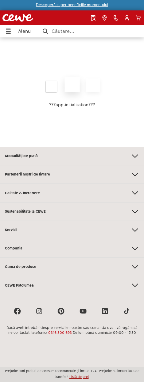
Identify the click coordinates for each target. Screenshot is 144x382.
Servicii (72, 230)
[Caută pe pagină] (92, 31)
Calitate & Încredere (72, 193)
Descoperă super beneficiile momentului (72, 5)
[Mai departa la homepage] (27, 17)
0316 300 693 (60, 332)
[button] (127, 18)
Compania (72, 248)
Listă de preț (79, 376)
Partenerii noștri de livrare (72, 174)
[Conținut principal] (72, 92)
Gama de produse (72, 267)
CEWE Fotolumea (72, 285)
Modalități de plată (72, 156)
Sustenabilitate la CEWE (72, 211)
